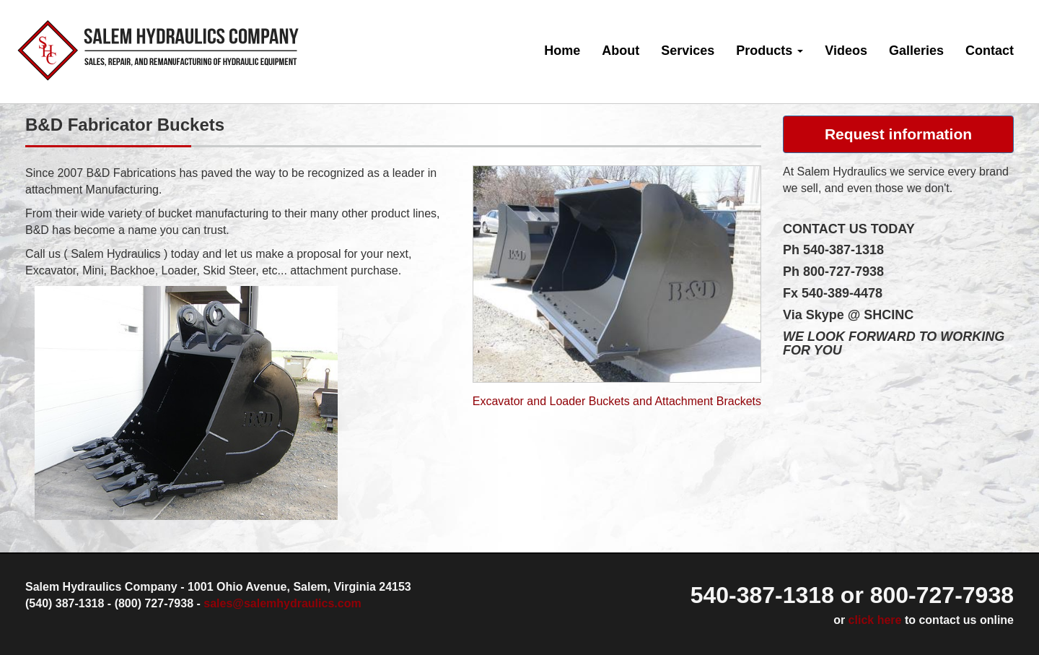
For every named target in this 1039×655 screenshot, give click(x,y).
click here (875, 620)
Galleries (916, 50)
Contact (989, 50)
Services (687, 50)
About (620, 50)
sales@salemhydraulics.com (282, 603)
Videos (846, 50)
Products (769, 50)
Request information (898, 134)
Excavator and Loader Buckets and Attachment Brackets (617, 401)
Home (562, 50)
